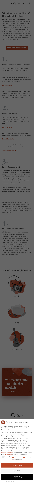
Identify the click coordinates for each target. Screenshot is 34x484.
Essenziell (6, 457)
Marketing (27, 457)
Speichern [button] (17, 471)
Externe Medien (16, 460)
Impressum (25, 481)
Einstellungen (8, 454)
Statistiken (16, 457)
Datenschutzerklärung (7, 452)
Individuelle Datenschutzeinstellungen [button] (17, 477)
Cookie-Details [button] (9, 481)
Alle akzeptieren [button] (17, 466)
